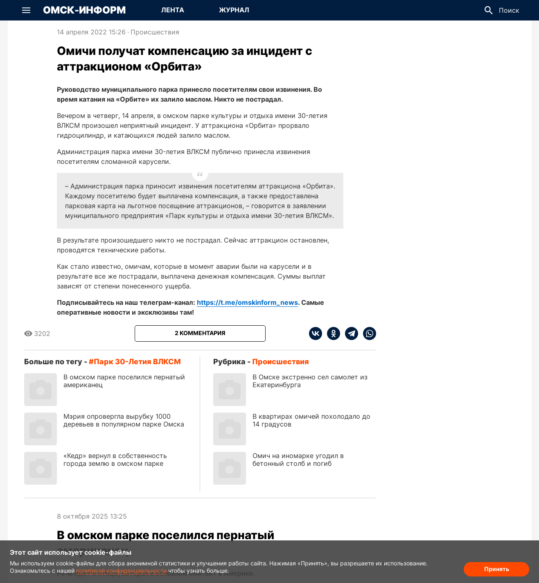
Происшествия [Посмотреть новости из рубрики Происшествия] (155, 32)
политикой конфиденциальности (121, 570)
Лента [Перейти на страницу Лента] (172, 10)
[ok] (331, 333)
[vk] (315, 333)
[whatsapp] (367, 333)
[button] (26, 10)
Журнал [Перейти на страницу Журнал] (234, 10)
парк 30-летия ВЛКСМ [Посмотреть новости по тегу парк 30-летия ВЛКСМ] (137, 361)
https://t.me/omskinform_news (247, 302)
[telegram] (349, 333)
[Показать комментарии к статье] (200, 333)
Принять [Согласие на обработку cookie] (496, 568)
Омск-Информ (84, 10)
